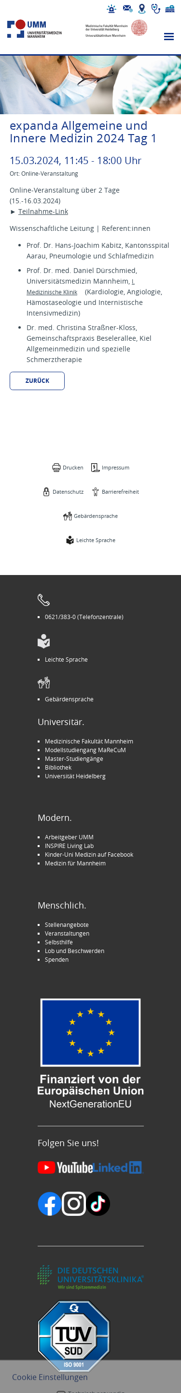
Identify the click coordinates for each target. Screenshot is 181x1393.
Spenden (57, 959)
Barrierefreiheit (120, 491)
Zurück (37, 381)
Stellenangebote (67, 924)
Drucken (73, 467)
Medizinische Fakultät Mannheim (89, 741)
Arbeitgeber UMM (69, 837)
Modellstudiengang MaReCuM (85, 750)
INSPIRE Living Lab (69, 845)
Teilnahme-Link (43, 211)
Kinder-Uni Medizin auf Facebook (89, 854)
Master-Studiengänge (74, 758)
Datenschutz (68, 491)
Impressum (115, 467)
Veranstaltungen (67, 933)
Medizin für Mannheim (75, 863)
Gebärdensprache (96, 515)
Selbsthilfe (59, 942)
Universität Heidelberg (75, 776)
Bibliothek (58, 767)
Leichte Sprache (95, 540)
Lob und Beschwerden (74, 950)
